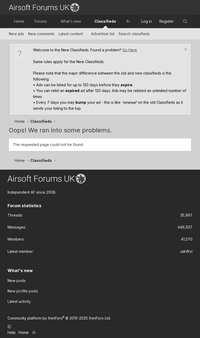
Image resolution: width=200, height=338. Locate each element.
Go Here (129, 50)
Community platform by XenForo (59, 318)
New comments (41, 34)
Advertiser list (102, 34)
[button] (51, 21)
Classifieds (105, 21)
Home (19, 21)
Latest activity (19, 301)
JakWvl (186, 251)
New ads (16, 34)
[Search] (185, 21)
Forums (41, 21)
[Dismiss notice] (185, 50)
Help (12, 332)
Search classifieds (134, 34)
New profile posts (23, 291)
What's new (71, 21)
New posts (17, 280)
